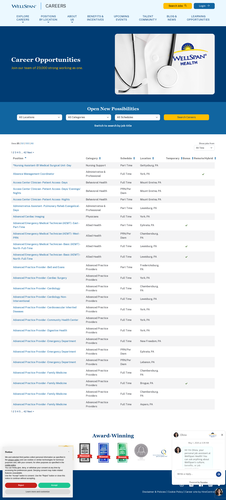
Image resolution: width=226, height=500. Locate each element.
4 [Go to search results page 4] (18, 152)
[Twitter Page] (191, 484)
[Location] (39, 117)
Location (145, 158)
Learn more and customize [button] (38, 492)
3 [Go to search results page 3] (15, 152)
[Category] (88, 117)
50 (22, 143)
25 (18, 143)
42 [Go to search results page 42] (25, 152)
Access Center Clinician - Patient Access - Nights (41, 199)
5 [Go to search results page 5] (20, 152)
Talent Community (148, 18)
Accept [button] (54, 485)
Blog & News (172, 18)
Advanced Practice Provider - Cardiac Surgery (40, 277)
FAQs (192, 476)
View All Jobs (206, 476)
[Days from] (204, 147)
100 (27, 143)
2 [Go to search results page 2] (13, 152)
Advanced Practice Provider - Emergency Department (44, 341)
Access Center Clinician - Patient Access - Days (40, 182)
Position (18, 158)
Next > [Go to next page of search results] (30, 152)
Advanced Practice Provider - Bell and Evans (39, 267)
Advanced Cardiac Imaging (28, 216)
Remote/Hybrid (203, 158)
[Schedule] (137, 117)
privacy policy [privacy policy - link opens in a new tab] (13, 460)
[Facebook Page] (201, 484)
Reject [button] (21, 485)
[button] (68, 451)
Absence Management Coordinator (33, 173)
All (32, 143)
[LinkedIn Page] (210, 484)
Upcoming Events (121, 18)
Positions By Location (48, 18)
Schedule (126, 158)
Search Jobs (178, 5)
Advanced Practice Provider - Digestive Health (40, 330)
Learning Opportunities (198, 18)
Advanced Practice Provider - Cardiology (36, 288)
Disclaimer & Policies (154, 491)
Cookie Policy (175, 491)
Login (204, 5)
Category (92, 158)
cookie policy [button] (10, 465)
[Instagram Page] (181, 484)
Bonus (186, 158)
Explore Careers (22, 18)
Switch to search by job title (113, 125)
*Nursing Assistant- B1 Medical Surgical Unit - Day (42, 165)
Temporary (172, 158)
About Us (72, 18)
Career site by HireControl (200, 491)
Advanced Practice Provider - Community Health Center (45, 319)
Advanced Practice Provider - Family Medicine (40, 372)
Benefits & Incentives (95, 18)
